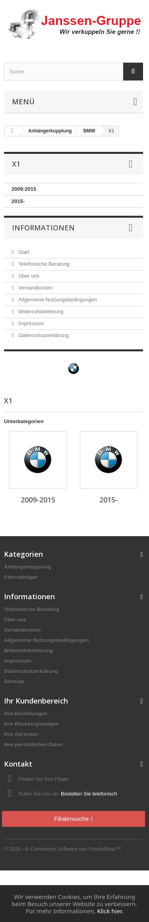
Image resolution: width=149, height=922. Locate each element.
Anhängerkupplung (27, 567)
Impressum (30, 323)
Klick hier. (110, 911)
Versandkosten (35, 288)
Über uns (28, 276)
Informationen (43, 227)
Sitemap (14, 681)
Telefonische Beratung (43, 264)
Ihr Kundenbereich (36, 700)
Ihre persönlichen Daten (33, 745)
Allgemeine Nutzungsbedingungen (57, 300)
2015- (18, 201)
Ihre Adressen (21, 734)
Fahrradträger (21, 577)
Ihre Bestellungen (25, 714)
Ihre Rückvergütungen (31, 724)
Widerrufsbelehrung (40, 311)
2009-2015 (24, 189)
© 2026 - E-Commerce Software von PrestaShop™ (62, 849)
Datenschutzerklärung (43, 335)
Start (23, 252)
